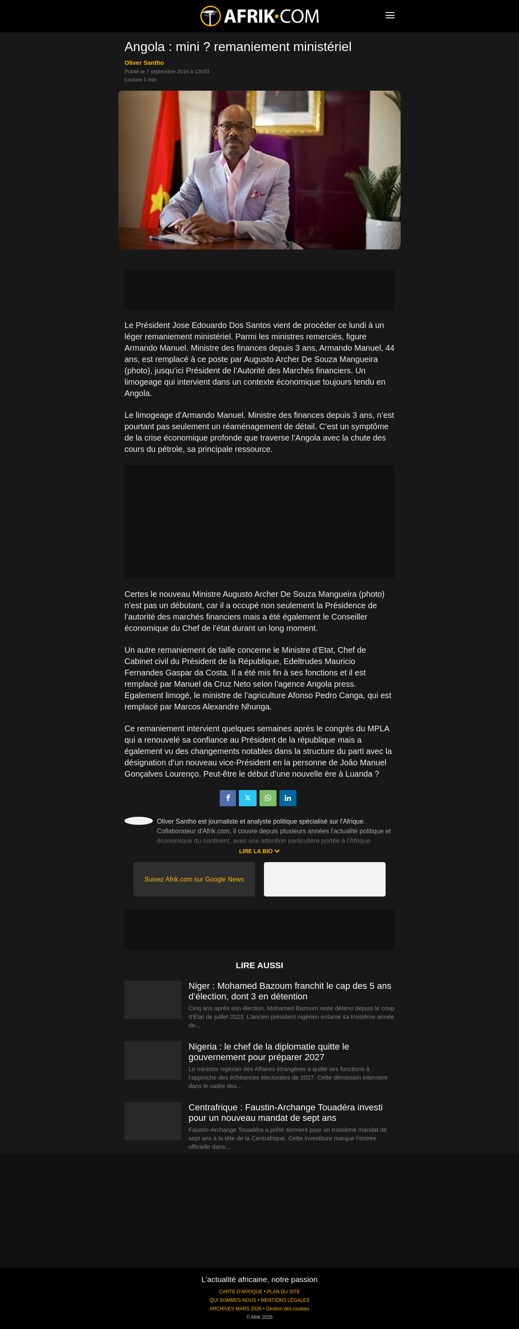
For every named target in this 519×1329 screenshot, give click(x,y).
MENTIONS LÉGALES (285, 1300)
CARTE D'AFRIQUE (240, 1292)
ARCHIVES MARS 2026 (236, 1309)
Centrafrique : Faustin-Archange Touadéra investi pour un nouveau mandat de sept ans (286, 1112)
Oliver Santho (144, 62)
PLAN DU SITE (283, 1292)
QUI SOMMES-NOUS (233, 1300)
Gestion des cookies (287, 1309)
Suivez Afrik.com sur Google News (194, 879)
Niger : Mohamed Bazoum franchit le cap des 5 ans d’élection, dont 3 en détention (290, 991)
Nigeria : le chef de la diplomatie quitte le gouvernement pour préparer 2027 (269, 1051)
